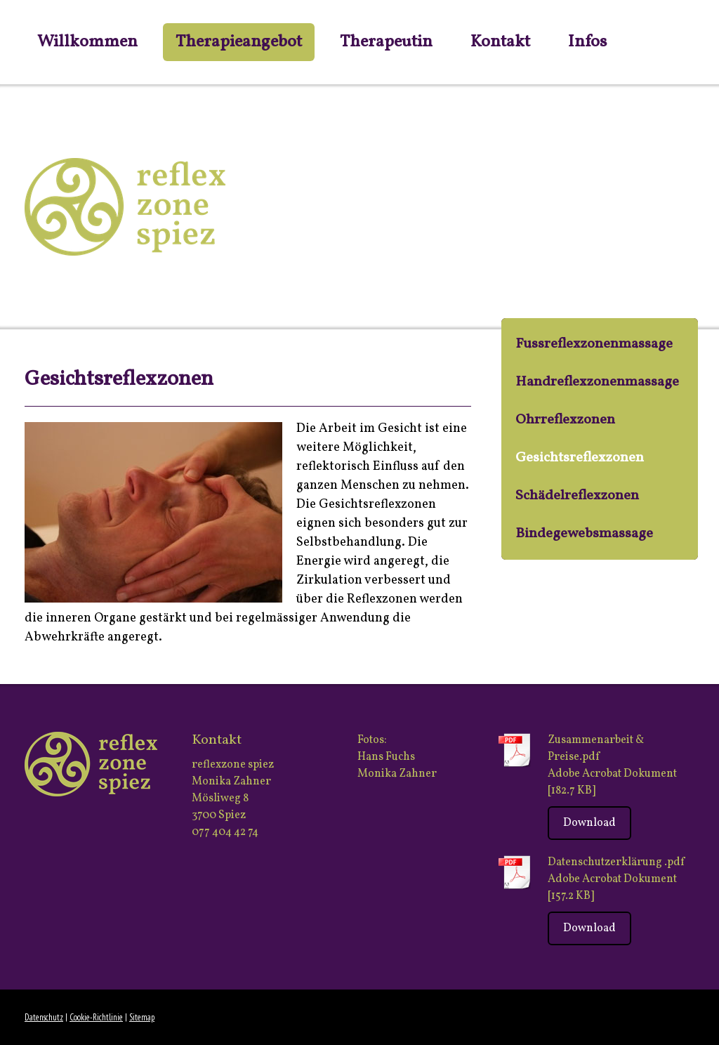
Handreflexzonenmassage (597, 382)
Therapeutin (386, 42)
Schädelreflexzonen (577, 496)
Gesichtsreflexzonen (579, 458)
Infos (587, 42)
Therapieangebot (239, 42)
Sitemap (141, 1017)
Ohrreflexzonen (565, 420)
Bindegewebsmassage (584, 534)
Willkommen (87, 42)
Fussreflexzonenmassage (594, 344)
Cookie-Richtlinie (96, 1017)
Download (589, 823)
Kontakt (500, 42)
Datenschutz (44, 1017)
